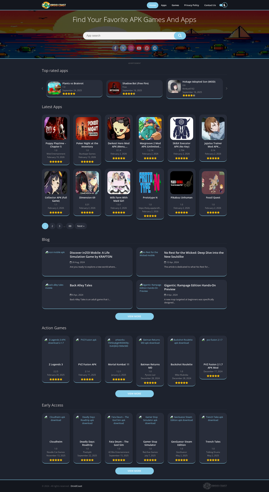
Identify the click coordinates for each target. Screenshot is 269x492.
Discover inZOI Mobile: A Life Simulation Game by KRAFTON (91, 255)
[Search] (134, 35)
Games (175, 5)
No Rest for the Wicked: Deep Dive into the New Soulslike (194, 255)
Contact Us (210, 5)
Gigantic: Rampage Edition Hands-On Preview (190, 287)
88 (70, 226)
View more (134, 316)
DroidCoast (76, 486)
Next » (80, 226)
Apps (163, 5)
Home (152, 5)
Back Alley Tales (81, 285)
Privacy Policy (191, 5)
